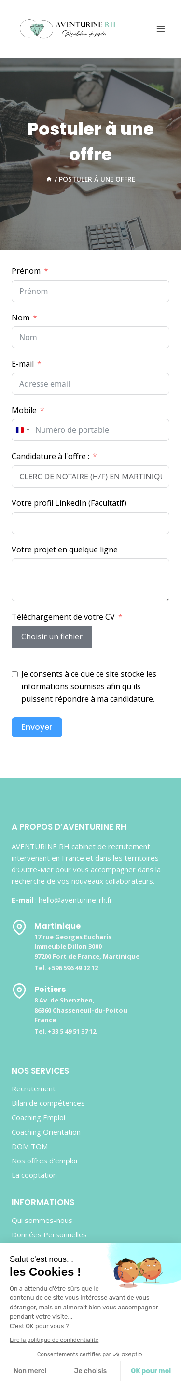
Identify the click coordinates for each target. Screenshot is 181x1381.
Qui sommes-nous (42, 1220)
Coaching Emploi (38, 1117)
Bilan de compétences (48, 1103)
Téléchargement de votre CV (63, 616)
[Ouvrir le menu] (160, 28)
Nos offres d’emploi (44, 1160)
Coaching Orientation (46, 1132)
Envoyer (37, 727)
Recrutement (34, 1088)
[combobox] (22, 429)
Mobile (24, 410)
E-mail (23, 363)
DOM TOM (30, 1146)
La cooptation (34, 1175)
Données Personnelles (49, 1234)
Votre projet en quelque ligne (65, 549)
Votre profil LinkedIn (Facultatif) (69, 503)
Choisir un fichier (52, 636)
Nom (20, 317)
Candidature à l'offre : (50, 456)
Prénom (26, 271)
